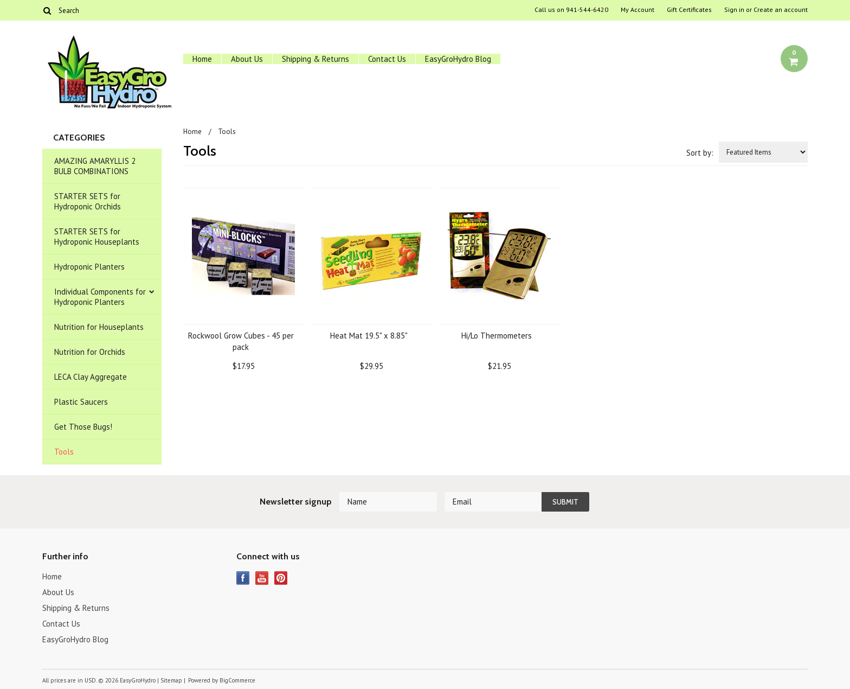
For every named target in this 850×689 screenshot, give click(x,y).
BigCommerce (237, 680)
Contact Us (387, 59)
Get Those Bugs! (83, 427)
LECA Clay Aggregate (90, 377)
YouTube (262, 578)
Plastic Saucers (81, 402)
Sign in (734, 10)
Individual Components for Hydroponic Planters (100, 296)
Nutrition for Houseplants (99, 327)
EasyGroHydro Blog (458, 59)
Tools (64, 451)
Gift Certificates (689, 10)
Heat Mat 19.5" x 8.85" (369, 335)
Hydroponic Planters (89, 266)
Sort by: (699, 153)
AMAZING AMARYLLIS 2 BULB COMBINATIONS (95, 166)
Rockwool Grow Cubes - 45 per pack (241, 341)
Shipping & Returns (315, 59)
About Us (247, 59)
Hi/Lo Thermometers (496, 335)
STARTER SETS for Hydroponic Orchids (87, 201)
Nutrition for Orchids (89, 352)
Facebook (243, 578)
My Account (637, 10)
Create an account (781, 10)
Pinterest (281, 578)
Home (202, 59)
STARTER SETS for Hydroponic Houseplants (96, 236)
